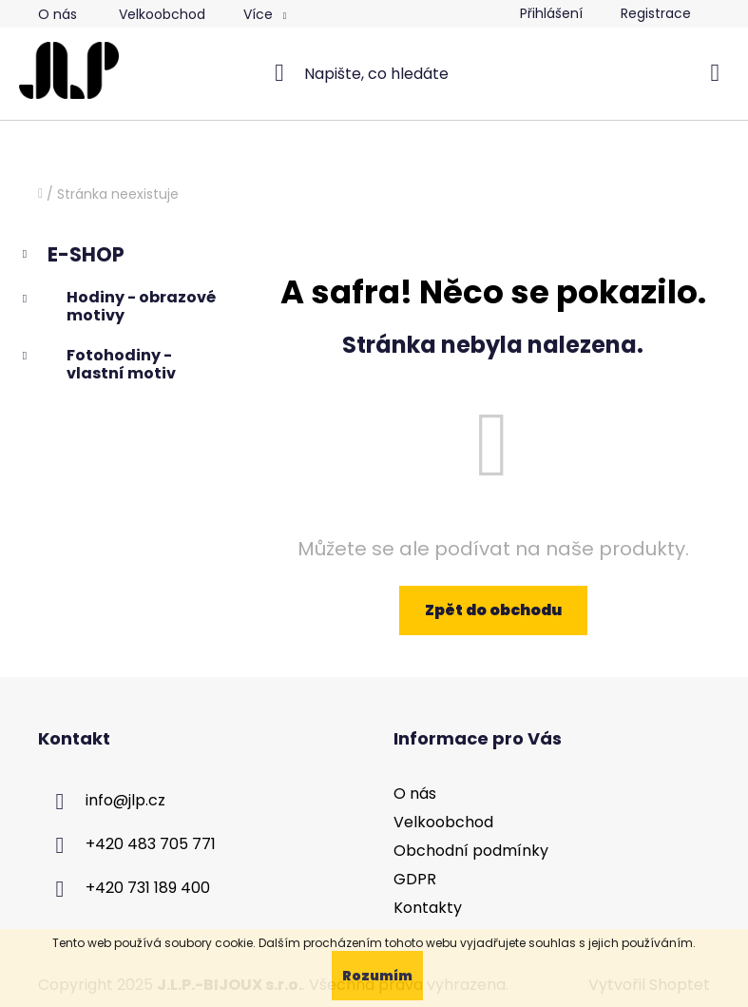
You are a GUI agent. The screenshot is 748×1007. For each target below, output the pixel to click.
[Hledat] (374, 73)
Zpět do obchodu (493, 610)
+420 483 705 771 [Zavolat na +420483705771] (151, 844)
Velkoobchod (162, 14)
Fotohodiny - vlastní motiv (97, 364)
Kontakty (427, 908)
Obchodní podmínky (470, 851)
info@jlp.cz (125, 800)
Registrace (656, 13)
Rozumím (377, 975)
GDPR (414, 879)
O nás (57, 14)
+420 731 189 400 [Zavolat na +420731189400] (148, 888)
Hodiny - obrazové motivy (117, 306)
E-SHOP (72, 257)
